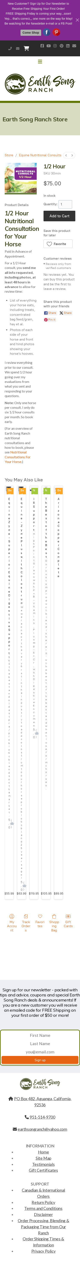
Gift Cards (68, 921)
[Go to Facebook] (42, 45)
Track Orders (26, 923)
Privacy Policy (43, 1251)
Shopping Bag (54, 923)
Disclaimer (43, 1214)
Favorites (40, 921)
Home (43, 1152)
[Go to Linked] (68, 45)
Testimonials (43, 1164)
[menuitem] (66, 155)
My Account (12, 923)
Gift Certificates (43, 1170)
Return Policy (43, 1202)
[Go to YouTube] (48, 45)
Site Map (43, 1158)
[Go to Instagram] (55, 45)
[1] (65, 204)
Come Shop (31, 32)
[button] (58, 244)
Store (9, 155)
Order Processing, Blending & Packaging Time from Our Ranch (43, 1226)
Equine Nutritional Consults (40, 155)
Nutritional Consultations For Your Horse (18, 457)
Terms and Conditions (43, 1208)
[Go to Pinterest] (61, 45)
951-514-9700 (10, 48)
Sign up (40, 1060)
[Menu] (40, 61)
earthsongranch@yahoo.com (17, 48)
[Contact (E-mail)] (74, 45)
